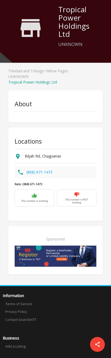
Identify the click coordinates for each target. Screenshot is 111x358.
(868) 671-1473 (39, 172)
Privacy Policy (16, 311)
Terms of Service (18, 303)
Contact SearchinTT (20, 319)
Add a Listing (15, 346)
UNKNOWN (18, 76)
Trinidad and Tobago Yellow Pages (38, 70)
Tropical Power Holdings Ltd (32, 82)
